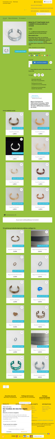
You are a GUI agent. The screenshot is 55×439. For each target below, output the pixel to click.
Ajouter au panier (40, 63)
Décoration (35, 11)
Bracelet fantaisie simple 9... (15, 249)
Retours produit (32, 410)
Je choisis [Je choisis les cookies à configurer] (9, 431)
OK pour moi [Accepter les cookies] (24, 431)
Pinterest (42, 75)
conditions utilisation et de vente (45, 420)
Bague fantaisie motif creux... (40, 274)
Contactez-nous (7, 2)
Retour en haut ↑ (38, 436)
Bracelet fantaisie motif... (40, 375)
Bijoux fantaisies (36, 5)
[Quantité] (30, 62)
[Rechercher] (43, 14)
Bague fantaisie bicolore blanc (39, 249)
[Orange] (42, 56)
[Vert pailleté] (50, 56)
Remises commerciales (10, 2)
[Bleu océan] (37, 56)
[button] (3, 436)
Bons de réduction (33, 417)
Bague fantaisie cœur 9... (15, 325)
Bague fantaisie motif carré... (15, 274)
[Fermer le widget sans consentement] (25, 403)
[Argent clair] (29, 56)
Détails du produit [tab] (37, 98)
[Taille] (37, 50)
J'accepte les (41, 420)
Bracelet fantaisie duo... (40, 325)
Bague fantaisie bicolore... (39, 350)
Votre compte (33, 404)
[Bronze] (40, 56)
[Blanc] (35, 56)
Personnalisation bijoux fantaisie (42, 8)
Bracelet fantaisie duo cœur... (15, 375)
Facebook (4, 386)
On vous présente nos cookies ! (10, 425)
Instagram (7, 386)
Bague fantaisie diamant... (39, 299)
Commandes (32, 412)
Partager (35, 75)
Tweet (38, 75)
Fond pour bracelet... (15, 131)
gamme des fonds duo (36, 42)
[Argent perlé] (32, 56)
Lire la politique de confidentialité (9, 421)
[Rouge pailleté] (47, 56)
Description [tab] (35, 95)
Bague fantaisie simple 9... (15, 350)
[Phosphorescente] (45, 56)
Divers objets (44, 11)
